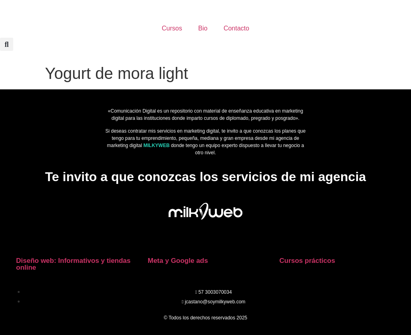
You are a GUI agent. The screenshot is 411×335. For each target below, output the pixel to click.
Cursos (172, 28)
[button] (6, 44)
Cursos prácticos (307, 260)
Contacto (236, 28)
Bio (203, 28)
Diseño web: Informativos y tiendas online (73, 264)
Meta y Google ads (178, 260)
